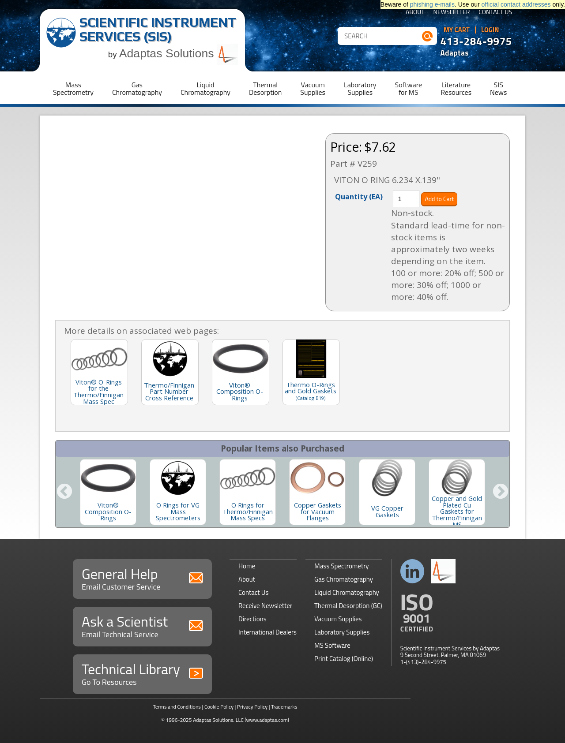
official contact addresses (516, 4)
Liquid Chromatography (346, 592)
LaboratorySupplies (360, 88)
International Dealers (267, 632)
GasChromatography (137, 88)
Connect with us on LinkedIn (412, 571)
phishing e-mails (432, 4)
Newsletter (451, 12)
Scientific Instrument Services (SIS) (157, 29)
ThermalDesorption (265, 88)
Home (246, 566)
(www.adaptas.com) (267, 720)
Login (490, 30)
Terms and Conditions (177, 706)
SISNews (498, 88)
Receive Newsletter (265, 606)
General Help (142, 578)
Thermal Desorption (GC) (348, 606)
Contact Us (495, 12)
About (415, 12)
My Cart (457, 30)
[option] (108, 492)
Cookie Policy (219, 706)
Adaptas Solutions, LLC (218, 720)
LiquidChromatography (205, 88)
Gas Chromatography (343, 579)
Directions (252, 619)
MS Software (332, 645)
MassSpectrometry (73, 88)
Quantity (359, 196)
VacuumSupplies (312, 88)
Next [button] (500, 492)
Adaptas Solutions (178, 53)
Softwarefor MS (408, 88)
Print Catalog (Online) (343, 658)
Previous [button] (64, 492)
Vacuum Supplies (338, 619)
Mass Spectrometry (341, 566)
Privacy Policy (252, 706)
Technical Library (142, 673)
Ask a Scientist (142, 625)
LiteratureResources (456, 88)
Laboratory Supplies (341, 632)
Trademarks (284, 706)
